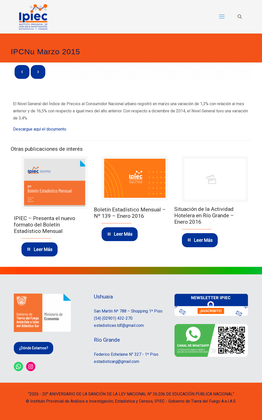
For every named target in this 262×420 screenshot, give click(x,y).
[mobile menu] (221, 16)
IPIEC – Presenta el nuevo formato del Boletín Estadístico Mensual (44, 224)
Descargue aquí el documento (39, 129)
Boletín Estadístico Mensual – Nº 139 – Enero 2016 (130, 212)
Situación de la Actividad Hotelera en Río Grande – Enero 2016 (204, 215)
